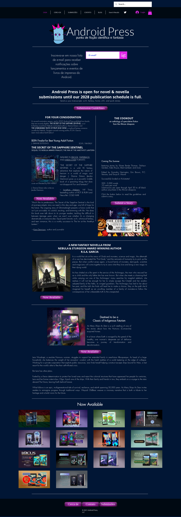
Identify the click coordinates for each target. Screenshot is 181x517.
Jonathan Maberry (71, 189)
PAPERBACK (84, 157)
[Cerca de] (73, 504)
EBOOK (74, 157)
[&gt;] (123, 55)
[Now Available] (45, 199)
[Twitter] (125, 12)
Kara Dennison (39, 229)
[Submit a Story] (123, 203)
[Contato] (90, 504)
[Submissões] (108, 504)
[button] (150, 12)
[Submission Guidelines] (91, 108)
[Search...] (133, 4)
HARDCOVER (70, 159)
